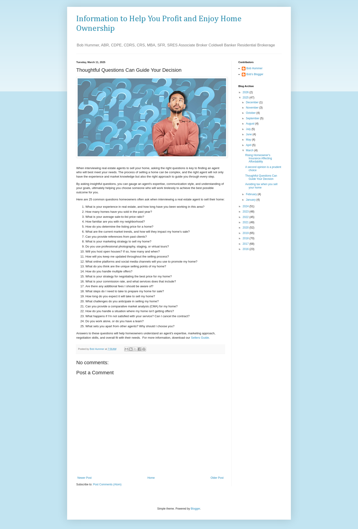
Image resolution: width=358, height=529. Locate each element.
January (251, 199)
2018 (246, 238)
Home (151, 477)
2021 (246, 222)
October (251, 112)
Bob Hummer (254, 68)
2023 (246, 211)
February (252, 194)
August (250, 123)
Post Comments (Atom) (107, 484)
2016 (246, 249)
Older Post (217, 477)
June (249, 134)
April (249, 145)
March (250, 150)
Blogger (195, 508)
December (252, 102)
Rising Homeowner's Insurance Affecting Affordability (258, 158)
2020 (246, 227)
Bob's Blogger (254, 74)
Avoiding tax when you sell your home (261, 186)
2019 (246, 233)
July (249, 129)
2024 (246, 206)
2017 (246, 243)
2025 (246, 97)
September (253, 118)
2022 (246, 217)
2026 (246, 92)
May (249, 139)
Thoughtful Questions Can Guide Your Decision (261, 177)
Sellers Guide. (200, 337)
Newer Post (84, 477)
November (252, 107)
